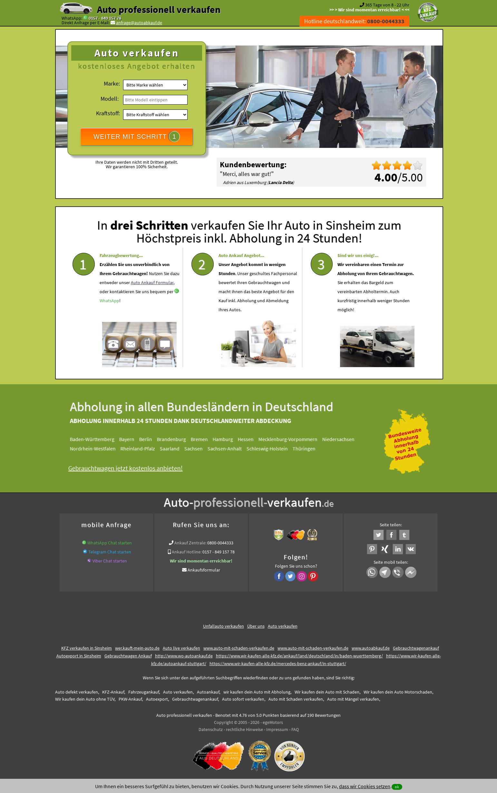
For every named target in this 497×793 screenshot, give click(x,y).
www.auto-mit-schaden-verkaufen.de (238, 648)
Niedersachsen (344, 439)
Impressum (277, 729)
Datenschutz (211, 729)
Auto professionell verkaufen (158, 9)
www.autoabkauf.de (371, 648)
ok (397, 786)
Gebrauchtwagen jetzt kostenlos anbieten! (131, 468)
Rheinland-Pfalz (143, 448)
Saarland (175, 448)
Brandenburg (177, 439)
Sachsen (199, 448)
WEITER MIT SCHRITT (136, 136)
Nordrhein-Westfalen (99, 448)
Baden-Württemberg (98, 439)
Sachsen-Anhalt (230, 448)
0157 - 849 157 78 (105, 18)
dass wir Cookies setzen (364, 786)
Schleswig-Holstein (273, 448)
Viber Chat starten (110, 561)
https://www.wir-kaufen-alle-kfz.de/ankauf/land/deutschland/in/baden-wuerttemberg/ (299, 656)
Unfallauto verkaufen (223, 626)
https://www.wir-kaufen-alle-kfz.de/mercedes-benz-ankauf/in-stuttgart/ (278, 663)
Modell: (110, 98)
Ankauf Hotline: (186, 552)
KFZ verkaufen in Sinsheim (86, 648)
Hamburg (229, 439)
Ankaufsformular (204, 570)
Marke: (112, 83)
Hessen (251, 439)
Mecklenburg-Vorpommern (293, 439)
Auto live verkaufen (181, 648)
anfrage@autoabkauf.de (139, 23)
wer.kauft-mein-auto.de (137, 648)
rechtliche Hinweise (244, 729)
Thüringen (309, 448)
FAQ (295, 729)
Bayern (132, 439)
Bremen (205, 439)
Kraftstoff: (108, 113)
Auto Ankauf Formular (152, 301)
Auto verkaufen (282, 626)
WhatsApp (109, 319)
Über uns (256, 626)
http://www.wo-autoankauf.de (184, 656)
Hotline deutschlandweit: (354, 21)
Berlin (151, 439)
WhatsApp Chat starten (109, 543)
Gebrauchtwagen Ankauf (128, 656)
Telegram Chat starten (109, 552)
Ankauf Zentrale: (190, 543)
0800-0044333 (220, 543)
